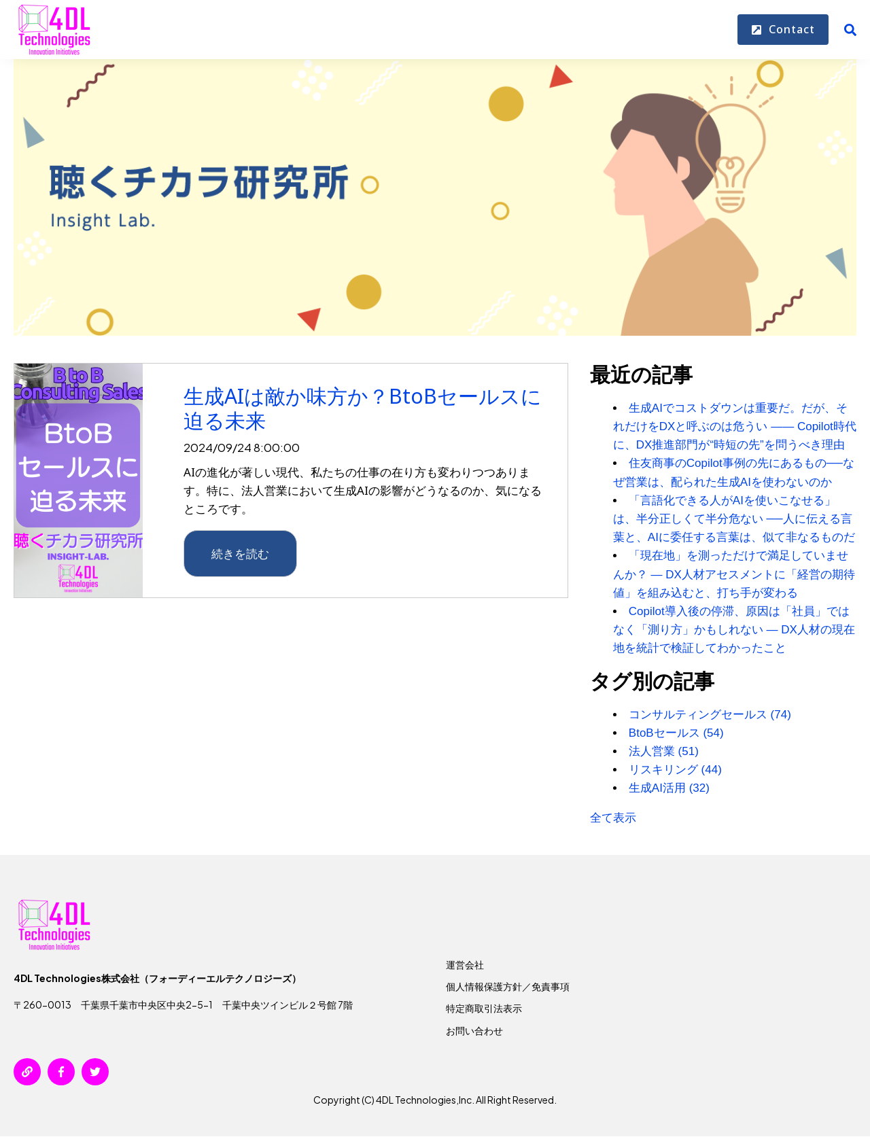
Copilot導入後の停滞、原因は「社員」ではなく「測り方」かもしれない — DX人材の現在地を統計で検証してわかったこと (734, 629)
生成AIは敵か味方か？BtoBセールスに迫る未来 (363, 408)
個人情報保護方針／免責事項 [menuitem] (508, 986)
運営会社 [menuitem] (465, 964)
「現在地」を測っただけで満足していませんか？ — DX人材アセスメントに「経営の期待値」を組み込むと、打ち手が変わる (734, 574)
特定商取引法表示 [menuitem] (484, 1008)
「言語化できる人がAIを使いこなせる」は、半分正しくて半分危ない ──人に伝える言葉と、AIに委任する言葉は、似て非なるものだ (734, 519)
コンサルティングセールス (710, 714)
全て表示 (613, 817)
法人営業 (664, 751)
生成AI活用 (669, 788)
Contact (783, 30)
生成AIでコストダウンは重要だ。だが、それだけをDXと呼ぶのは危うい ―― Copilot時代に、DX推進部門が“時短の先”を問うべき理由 (734, 426)
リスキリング (675, 769)
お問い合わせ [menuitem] (474, 1030)
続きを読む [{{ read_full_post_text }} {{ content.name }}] (240, 553)
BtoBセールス (676, 733)
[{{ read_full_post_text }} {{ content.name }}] (78, 480)
